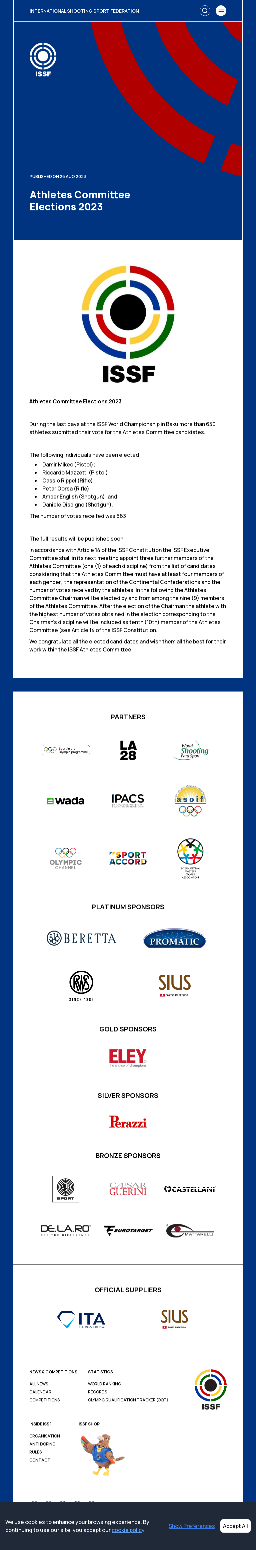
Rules (35, 1452)
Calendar (40, 1392)
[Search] (205, 10)
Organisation (44, 1436)
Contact (39, 1460)
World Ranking (104, 1384)
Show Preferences (192, 1526)
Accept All (235, 1526)
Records (97, 1392)
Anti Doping (42, 1444)
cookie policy (128, 1530)
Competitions (44, 1400)
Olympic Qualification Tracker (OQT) (128, 1400)
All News (38, 1384)
